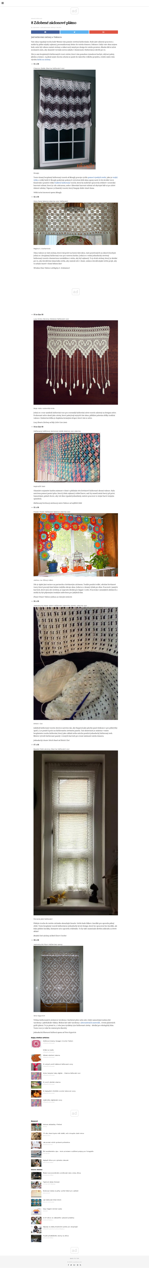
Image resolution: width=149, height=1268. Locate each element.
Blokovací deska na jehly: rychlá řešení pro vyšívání (60, 1191)
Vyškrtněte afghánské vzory (52, 1100)
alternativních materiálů (90, 1023)
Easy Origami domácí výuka (52, 1209)
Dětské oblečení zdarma (51, 1055)
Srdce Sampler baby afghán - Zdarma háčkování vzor (62, 1073)
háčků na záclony (43, 60)
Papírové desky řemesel (51, 1182)
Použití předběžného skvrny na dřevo (56, 1236)
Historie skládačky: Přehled (52, 1124)
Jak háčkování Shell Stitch (52, 1200)
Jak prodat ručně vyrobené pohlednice (56, 1142)
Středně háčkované (36, 18)
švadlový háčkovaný (62, 183)
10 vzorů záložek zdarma (51, 1082)
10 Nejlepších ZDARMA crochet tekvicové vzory (59, 1091)
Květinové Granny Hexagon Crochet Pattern (58, 1041)
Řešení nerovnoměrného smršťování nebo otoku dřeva (62, 1173)
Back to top (74, 1258)
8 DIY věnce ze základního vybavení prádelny (58, 1218)
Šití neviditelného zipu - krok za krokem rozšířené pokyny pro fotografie (68, 1151)
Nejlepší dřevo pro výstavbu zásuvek (55, 1160)
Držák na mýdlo (48, 1050)
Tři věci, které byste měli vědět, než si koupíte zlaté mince (63, 1133)
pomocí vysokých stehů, (97, 177)
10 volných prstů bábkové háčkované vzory (58, 1064)
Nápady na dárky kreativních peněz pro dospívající (60, 1227)
